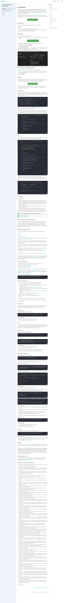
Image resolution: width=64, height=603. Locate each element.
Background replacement (22, 242)
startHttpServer (26, 271)
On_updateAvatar (37, 313)
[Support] (58, 1)
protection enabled (34, 262)
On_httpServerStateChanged (35, 274)
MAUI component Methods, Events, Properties (40, 595)
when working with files (27, 452)
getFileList (38, 333)
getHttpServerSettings (21, 277)
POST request (29, 448)
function (33, 113)
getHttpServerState (31, 270)
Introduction (4, 8)
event (24, 183)
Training (62, 1)
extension (36, 15)
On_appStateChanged (36, 293)
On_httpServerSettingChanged (26, 278)
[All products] (54, 1)
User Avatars (20, 238)
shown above (29, 468)
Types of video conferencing (24, 222)
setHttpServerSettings (35, 277)
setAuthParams (43, 256)
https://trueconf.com (46, 600)
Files (19, 239)
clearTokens (19, 264)
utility (26, 368)
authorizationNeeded (44, 261)
